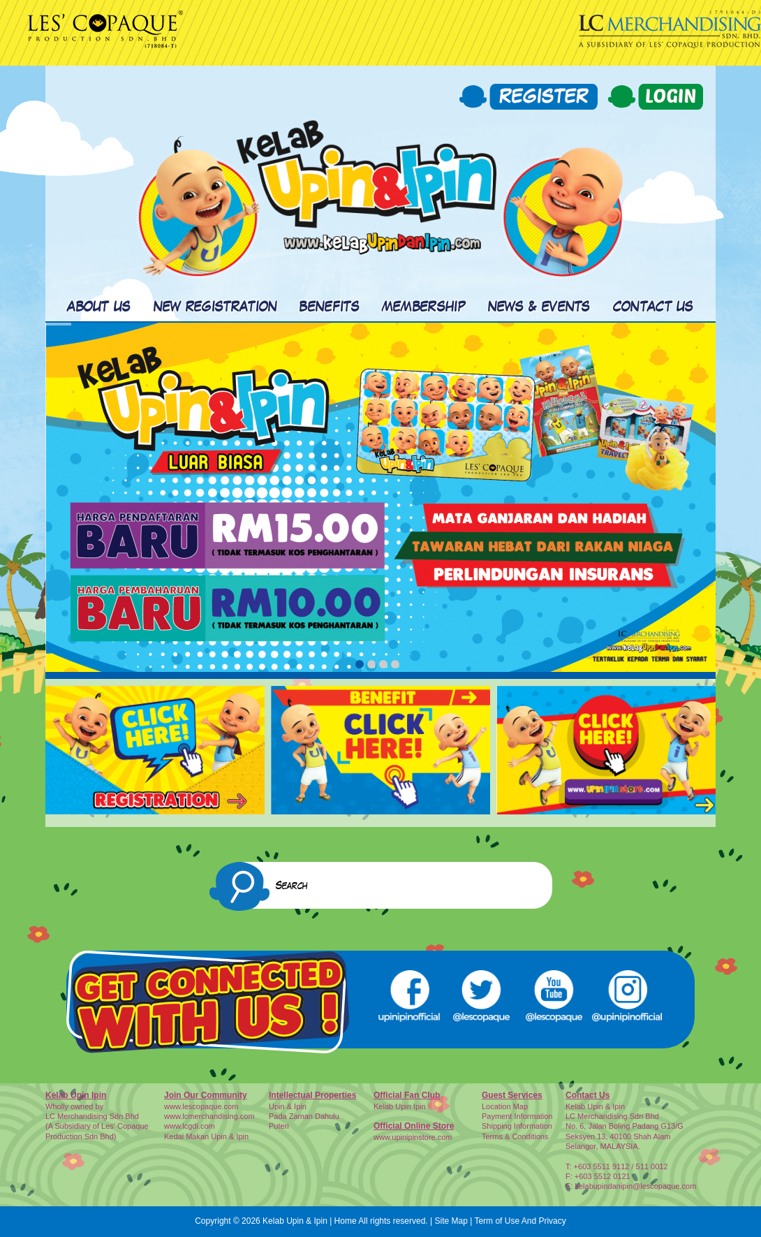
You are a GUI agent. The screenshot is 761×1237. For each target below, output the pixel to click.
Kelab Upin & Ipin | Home (310, 1221)
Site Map (450, 1221)
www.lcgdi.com (189, 1126)
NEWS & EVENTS (539, 307)
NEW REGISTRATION (216, 307)
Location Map (505, 1106)
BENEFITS (329, 307)
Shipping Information (517, 1126)
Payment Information (517, 1116)
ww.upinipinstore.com (415, 1137)
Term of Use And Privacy (520, 1221)
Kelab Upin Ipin (400, 1106)
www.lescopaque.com (201, 1106)
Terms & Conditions (515, 1136)
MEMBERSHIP (424, 307)
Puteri (279, 1126)
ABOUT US (99, 307)
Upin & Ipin (287, 1106)
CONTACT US (653, 307)
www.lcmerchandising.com (209, 1116)
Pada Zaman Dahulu (304, 1116)
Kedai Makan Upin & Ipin (206, 1136)
